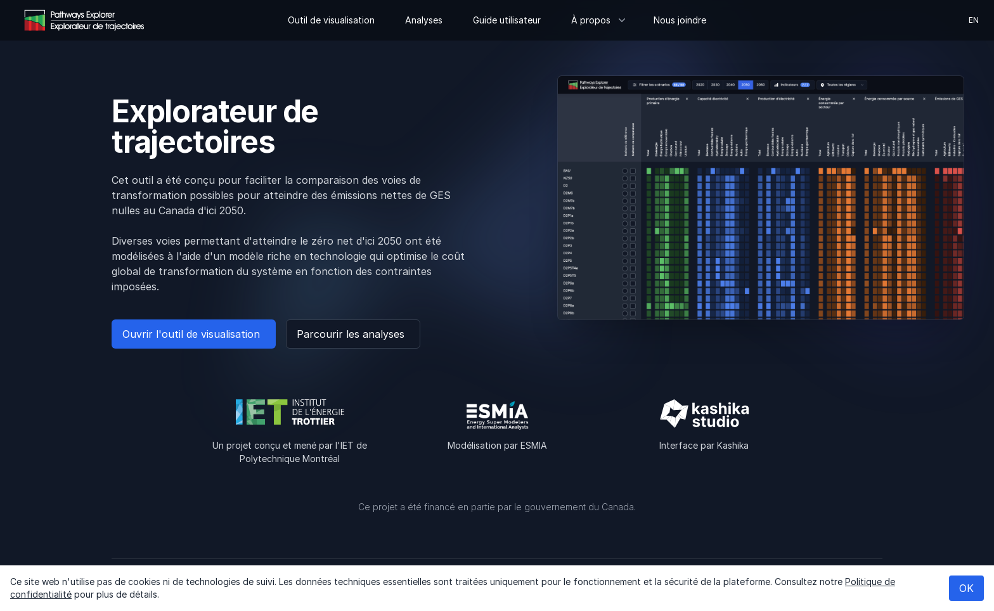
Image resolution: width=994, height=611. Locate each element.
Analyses (423, 20)
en (974, 20)
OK (966, 588)
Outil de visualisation (331, 20)
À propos (597, 19)
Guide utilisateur (507, 20)
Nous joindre (680, 20)
